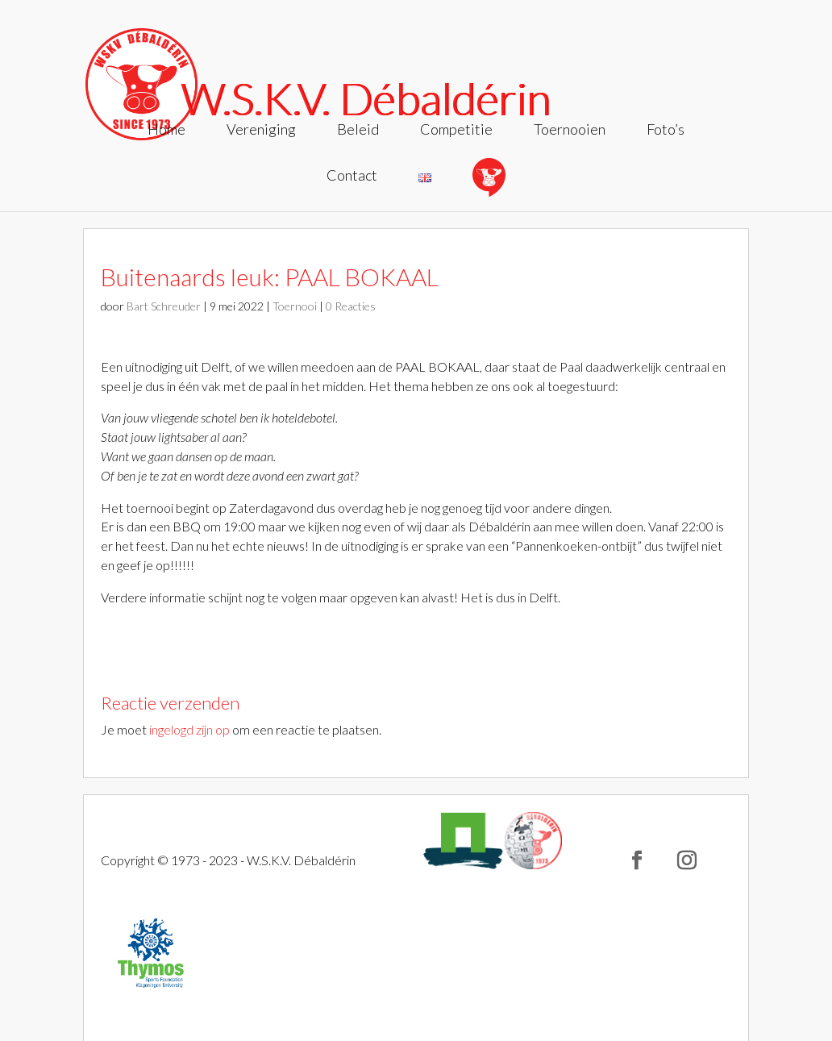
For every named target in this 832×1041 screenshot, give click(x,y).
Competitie (456, 130)
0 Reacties (351, 306)
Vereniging (261, 130)
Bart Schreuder (164, 306)
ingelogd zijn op (189, 729)
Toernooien (569, 130)
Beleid (358, 130)
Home (166, 130)
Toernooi (294, 306)
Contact (352, 176)
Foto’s (665, 130)
